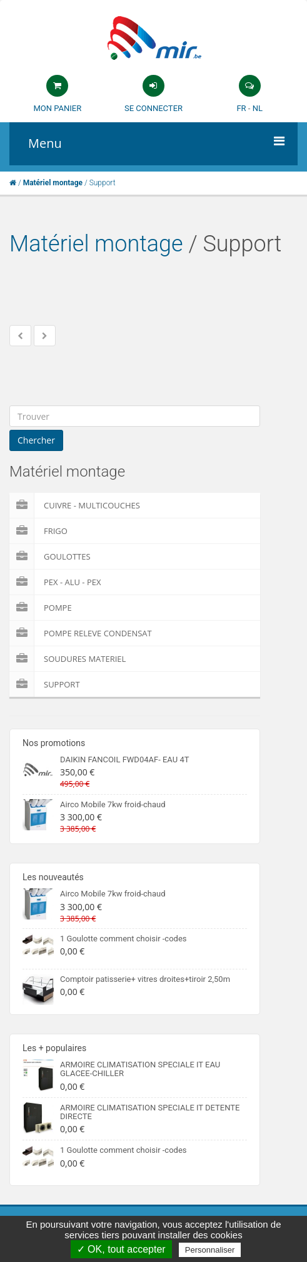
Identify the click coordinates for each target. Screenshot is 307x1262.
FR (241, 108)
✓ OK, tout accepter (121, 1249)
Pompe (40, 607)
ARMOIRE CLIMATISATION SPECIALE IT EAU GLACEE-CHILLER (140, 1069)
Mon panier (57, 108)
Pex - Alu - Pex (55, 582)
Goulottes (50, 556)
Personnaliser (210, 1250)
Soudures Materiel (67, 658)
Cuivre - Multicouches (74, 505)
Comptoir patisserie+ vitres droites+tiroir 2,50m (145, 979)
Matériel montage (96, 244)
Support (44, 684)
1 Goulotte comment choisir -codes (123, 938)
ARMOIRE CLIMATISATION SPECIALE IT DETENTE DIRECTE (150, 1112)
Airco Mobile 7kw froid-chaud (113, 804)
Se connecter (153, 108)
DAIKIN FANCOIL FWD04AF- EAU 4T (124, 759)
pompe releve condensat (80, 633)
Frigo (38, 530)
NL (258, 108)
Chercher (36, 440)
